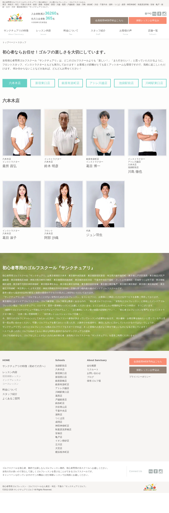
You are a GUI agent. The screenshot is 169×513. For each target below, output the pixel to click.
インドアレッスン (11, 380)
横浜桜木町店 (62, 452)
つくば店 (59, 418)
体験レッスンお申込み (147, 20)
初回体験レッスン (11, 376)
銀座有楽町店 (70, 83)
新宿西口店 (61, 377)
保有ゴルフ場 (94, 380)
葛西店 (58, 395)
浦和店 (58, 414)
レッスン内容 (9, 372)
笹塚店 (58, 433)
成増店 (58, 422)
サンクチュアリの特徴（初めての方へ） (24, 366)
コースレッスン (10, 383)
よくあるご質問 (11, 398)
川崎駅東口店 (154, 83)
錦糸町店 (59, 403)
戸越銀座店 (61, 399)
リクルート (92, 369)
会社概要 (91, 365)
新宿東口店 (42, 83)
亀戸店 (58, 437)
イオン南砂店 (62, 440)
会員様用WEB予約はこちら (109, 20)
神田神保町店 (62, 425)
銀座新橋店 (61, 380)
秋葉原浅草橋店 (63, 429)
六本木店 (15, 83)
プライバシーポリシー (140, 376)
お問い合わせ (94, 373)
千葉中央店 (61, 410)
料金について (9, 389)
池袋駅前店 (126, 83)
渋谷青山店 (61, 407)
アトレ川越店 (98, 83)
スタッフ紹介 (9, 394)
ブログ (90, 377)
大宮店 (58, 448)
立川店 (58, 444)
